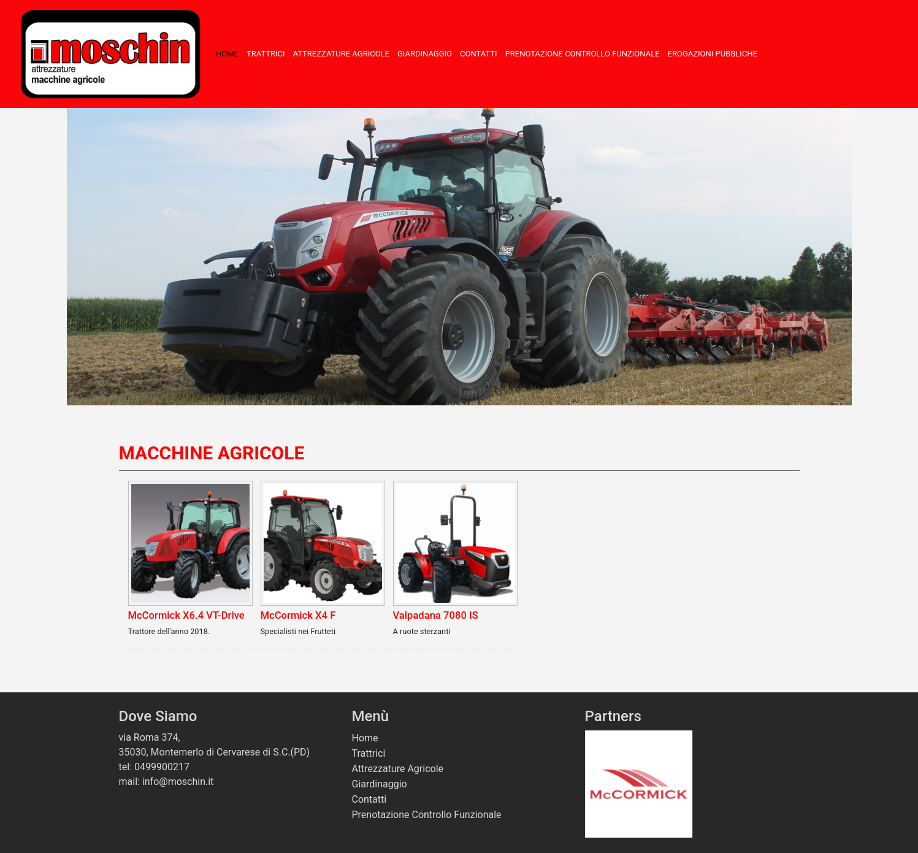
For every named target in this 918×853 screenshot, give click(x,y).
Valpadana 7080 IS (435, 615)
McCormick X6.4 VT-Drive (186, 615)
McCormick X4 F (298, 615)
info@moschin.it (177, 781)
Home (227, 53)
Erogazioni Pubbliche (712, 53)
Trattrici (266, 53)
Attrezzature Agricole (341, 53)
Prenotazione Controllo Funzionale (582, 53)
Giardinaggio (424, 53)
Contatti (478, 53)
